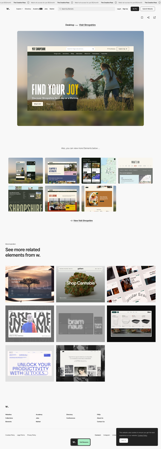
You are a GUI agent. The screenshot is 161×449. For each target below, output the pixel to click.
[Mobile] (25, 171)
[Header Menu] (131, 323)
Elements (8, 421)
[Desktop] (80, 284)
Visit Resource (84, 442)
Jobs (46, 9)
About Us (100, 418)
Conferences (70, 418)
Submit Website (148, 9)
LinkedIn (115, 435)
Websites (8, 414)
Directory (28, 9)
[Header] (62, 171)
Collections (9, 418)
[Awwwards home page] (74, 442)
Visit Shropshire (87, 25)
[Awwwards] (8, 9)
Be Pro (135, 9)
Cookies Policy (10, 435)
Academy (37, 9)
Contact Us (101, 421)
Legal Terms (21, 435)
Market (52, 9)
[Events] (135, 171)
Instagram (107, 435)
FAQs (98, 414)
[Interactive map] (99, 171)
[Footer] (25, 199)
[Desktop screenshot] (80, 363)
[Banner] (99, 199)
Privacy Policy (31, 435)
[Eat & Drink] (62, 199)
